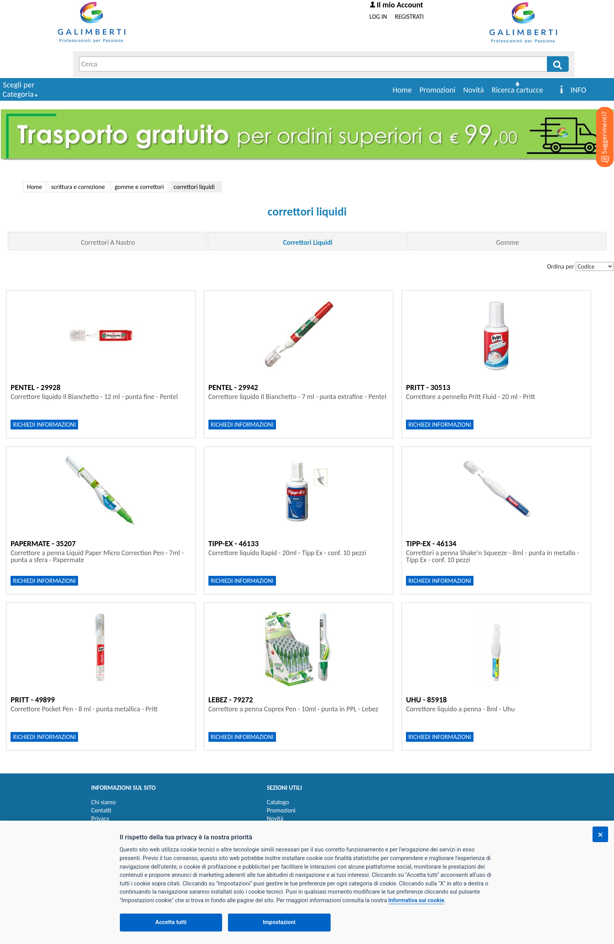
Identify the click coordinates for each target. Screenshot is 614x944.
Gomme (507, 242)
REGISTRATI (409, 16)
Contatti (101, 810)
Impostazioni (279, 922)
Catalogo (278, 802)
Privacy (100, 818)
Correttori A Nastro (108, 242)
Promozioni (438, 89)
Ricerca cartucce (517, 89)
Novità (473, 89)
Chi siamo (103, 802)
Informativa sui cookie (416, 900)
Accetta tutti (171, 922)
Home (402, 89)
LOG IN (378, 16)
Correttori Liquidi (308, 242)
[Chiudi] (600, 834)
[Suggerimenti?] (598, 125)
